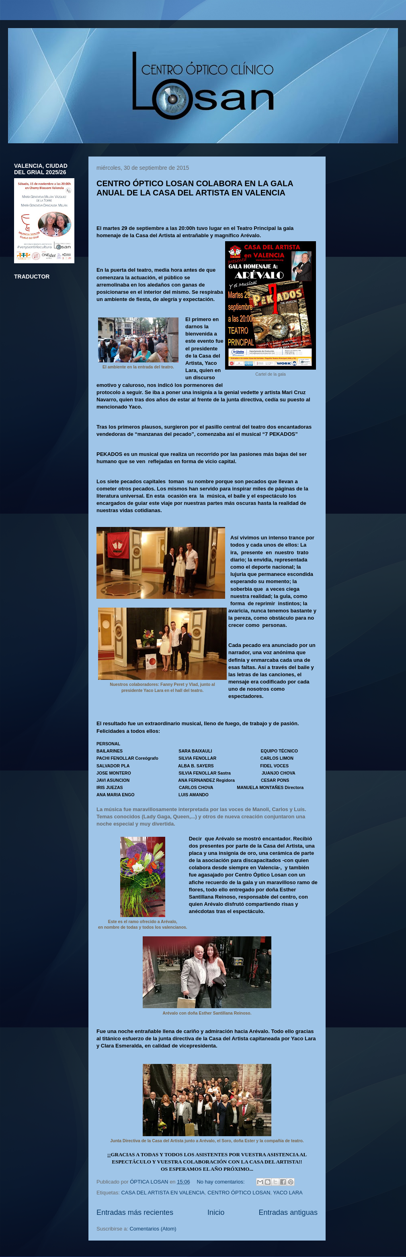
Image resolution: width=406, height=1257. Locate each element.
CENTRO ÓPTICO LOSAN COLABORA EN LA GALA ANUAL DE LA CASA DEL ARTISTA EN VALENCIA (194, 188)
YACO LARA (287, 1193)
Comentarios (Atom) (152, 1229)
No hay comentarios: (221, 1182)
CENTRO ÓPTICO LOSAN (238, 1193)
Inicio (215, 1212)
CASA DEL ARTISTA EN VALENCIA (163, 1193)
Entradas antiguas (288, 1212)
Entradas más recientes (134, 1212)
